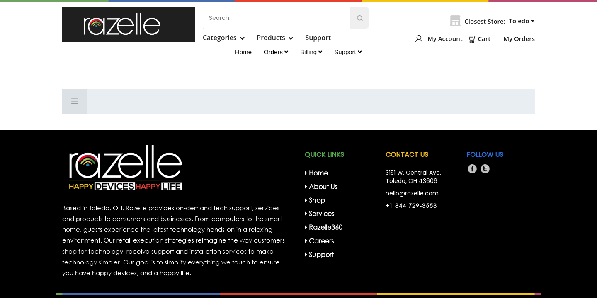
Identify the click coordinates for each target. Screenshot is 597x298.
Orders (276, 51)
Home (243, 51)
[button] (521, 21)
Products (271, 37)
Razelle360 (323, 227)
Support (319, 37)
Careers (319, 240)
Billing (311, 51)
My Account (445, 38)
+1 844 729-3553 (411, 205)
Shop (315, 200)
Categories (220, 37)
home (316, 172)
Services (319, 213)
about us (321, 186)
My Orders (519, 38)
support (319, 254)
